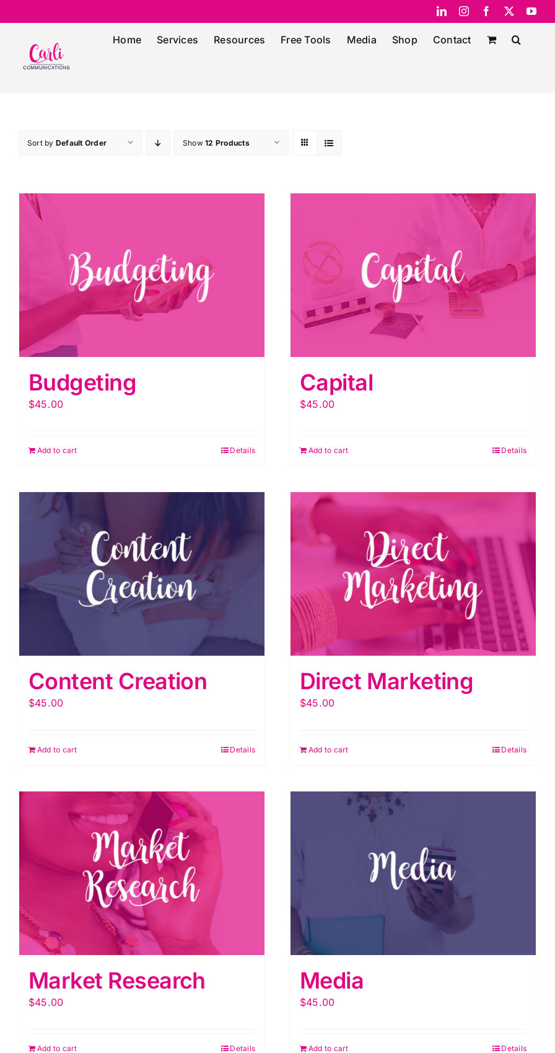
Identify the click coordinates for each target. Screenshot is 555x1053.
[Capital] (413, 275)
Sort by (67, 143)
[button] (516, 38)
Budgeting (82, 382)
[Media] (413, 873)
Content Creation (117, 681)
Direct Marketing (386, 681)
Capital (336, 382)
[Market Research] (141, 873)
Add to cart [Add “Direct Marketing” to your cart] (328, 749)
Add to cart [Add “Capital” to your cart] (328, 450)
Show (216, 143)
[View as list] (329, 143)
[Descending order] (158, 143)
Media (332, 980)
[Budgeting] (141, 275)
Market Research (117, 980)
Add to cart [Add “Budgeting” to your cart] (57, 450)
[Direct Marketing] (413, 574)
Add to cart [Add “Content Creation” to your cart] (57, 749)
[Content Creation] (141, 574)
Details (242, 450)
